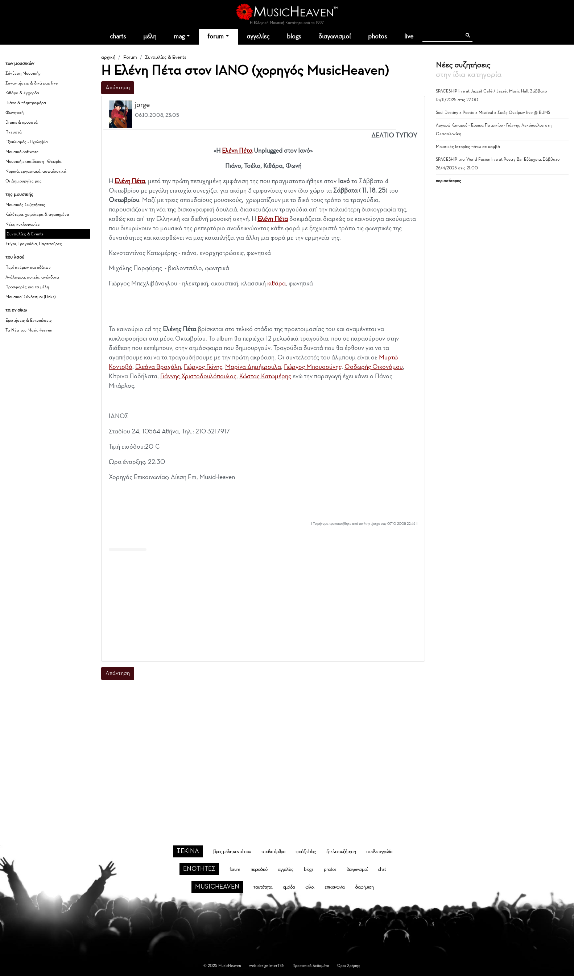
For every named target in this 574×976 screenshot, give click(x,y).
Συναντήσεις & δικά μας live (31, 83)
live (408, 36)
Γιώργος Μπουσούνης (313, 367)
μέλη (149, 36)
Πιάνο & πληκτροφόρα (25, 103)
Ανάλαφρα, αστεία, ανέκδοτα (32, 277)
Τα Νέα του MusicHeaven (28, 330)
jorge (142, 104)
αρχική (108, 57)
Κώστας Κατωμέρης (265, 376)
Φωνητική (14, 113)
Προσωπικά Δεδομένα (311, 966)
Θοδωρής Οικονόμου (373, 367)
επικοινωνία (334, 887)
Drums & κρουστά (21, 122)
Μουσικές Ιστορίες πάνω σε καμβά (468, 147)
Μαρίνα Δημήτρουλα (253, 367)
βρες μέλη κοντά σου (232, 851)
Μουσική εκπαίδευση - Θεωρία (33, 162)
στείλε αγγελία (379, 851)
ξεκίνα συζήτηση (341, 851)
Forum (130, 57)
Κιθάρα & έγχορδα (22, 93)
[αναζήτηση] (442, 35)
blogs (294, 36)
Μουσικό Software (21, 152)
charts (118, 36)
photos (377, 36)
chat (382, 869)
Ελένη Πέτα (237, 151)
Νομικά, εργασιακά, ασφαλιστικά (35, 171)
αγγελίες (258, 36)
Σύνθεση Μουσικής (23, 73)
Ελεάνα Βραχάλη (158, 367)
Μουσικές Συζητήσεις (25, 205)
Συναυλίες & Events (25, 234)
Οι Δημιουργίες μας (23, 181)
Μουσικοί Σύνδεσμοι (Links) (30, 297)
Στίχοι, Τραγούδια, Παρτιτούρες (33, 244)
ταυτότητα (262, 887)
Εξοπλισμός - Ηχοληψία (26, 142)
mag (179, 36)
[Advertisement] (263, 604)
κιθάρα (276, 283)
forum (215, 36)
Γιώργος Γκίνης (203, 367)
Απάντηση (118, 88)
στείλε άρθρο (273, 851)
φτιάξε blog (306, 851)
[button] (412, 105)
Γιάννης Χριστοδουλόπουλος (198, 376)
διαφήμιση (364, 887)
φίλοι (309, 887)
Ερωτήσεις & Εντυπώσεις (28, 320)
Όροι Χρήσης (348, 966)
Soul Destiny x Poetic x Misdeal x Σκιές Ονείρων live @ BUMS (493, 113)
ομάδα (289, 887)
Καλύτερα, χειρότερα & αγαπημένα (37, 215)
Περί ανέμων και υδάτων (28, 267)
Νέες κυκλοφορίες (22, 224)
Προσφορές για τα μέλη (27, 287)
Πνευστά (13, 132)
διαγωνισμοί (334, 36)
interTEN (277, 966)
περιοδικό (259, 869)
